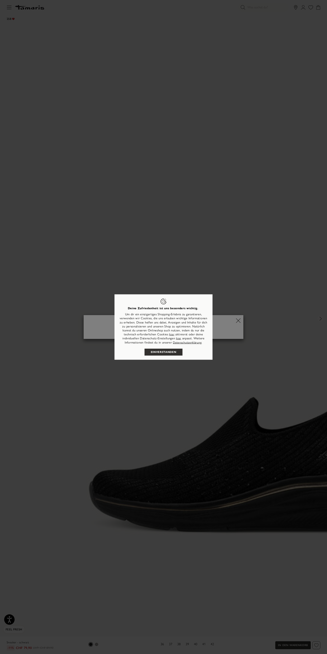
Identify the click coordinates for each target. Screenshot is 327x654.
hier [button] (178, 338)
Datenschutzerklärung (187, 342)
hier (171, 334)
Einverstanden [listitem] (163, 352)
